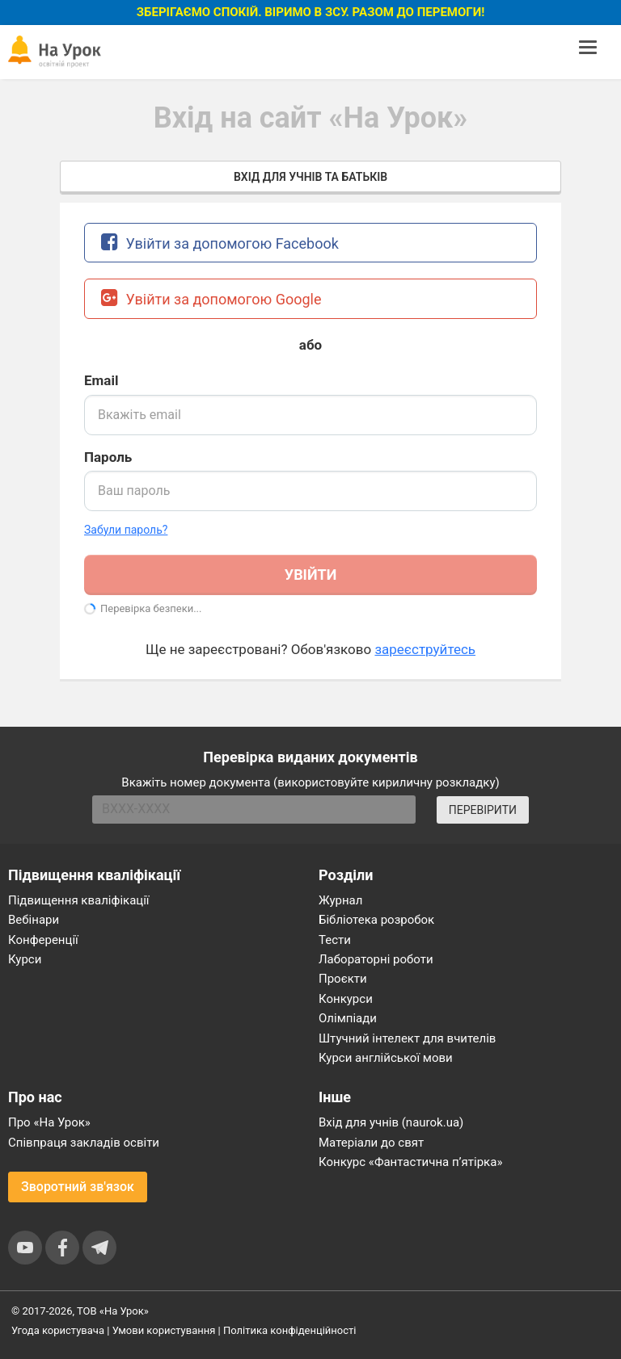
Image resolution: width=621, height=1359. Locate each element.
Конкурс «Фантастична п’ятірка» (410, 1162)
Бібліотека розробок (376, 919)
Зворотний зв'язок (77, 1186)
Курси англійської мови (386, 1058)
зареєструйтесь (424, 649)
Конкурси (346, 999)
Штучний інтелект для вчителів (407, 1038)
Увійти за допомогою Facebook (220, 242)
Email (101, 380)
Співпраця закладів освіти (83, 1142)
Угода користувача (57, 1330)
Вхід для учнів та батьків (310, 176)
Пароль (108, 457)
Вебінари (33, 919)
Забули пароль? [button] (125, 529)
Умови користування (164, 1330)
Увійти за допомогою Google (211, 297)
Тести (335, 940)
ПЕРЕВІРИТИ (483, 809)
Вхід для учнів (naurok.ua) (391, 1122)
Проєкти (343, 978)
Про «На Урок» (49, 1122)
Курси (24, 959)
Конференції (43, 940)
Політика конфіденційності (289, 1330)
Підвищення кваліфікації (79, 900)
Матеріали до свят (371, 1142)
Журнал (340, 900)
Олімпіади (348, 1018)
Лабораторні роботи (376, 959)
